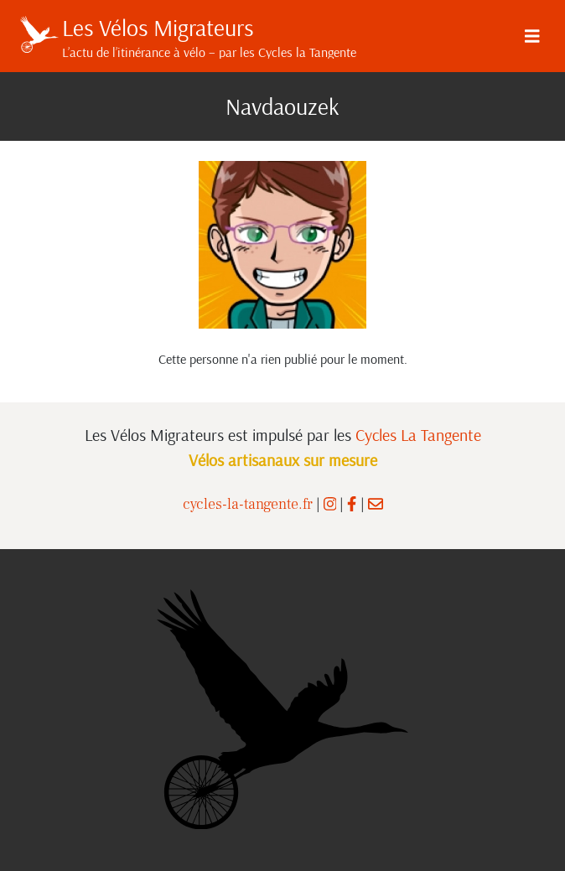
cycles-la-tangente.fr (248, 504)
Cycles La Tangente (418, 434)
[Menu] (532, 36)
